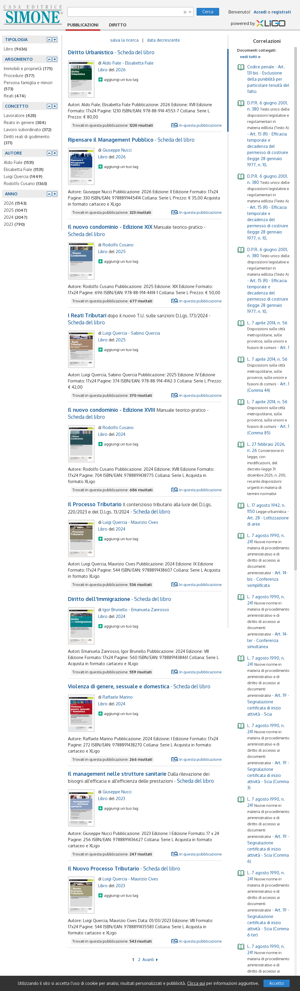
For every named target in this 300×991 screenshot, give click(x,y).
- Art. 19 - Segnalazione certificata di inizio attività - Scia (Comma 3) (263, 756)
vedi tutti (250, 56)
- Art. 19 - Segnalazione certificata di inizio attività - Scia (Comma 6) (263, 830)
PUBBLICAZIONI (82, 24)
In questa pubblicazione (200, 125)
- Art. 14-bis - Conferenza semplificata (263, 560)
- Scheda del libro (111, 52)
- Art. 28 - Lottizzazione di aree (263, 514)
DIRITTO (117, 24)
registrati (281, 11)
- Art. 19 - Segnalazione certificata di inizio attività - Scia (263, 685)
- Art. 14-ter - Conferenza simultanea (263, 621)
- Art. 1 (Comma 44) (263, 374)
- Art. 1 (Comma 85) (263, 416)
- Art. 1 (263, 334)
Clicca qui (196, 983)
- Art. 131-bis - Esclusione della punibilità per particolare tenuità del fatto (263, 78)
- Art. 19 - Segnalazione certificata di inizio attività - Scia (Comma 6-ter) (263, 903)
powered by (258, 23)
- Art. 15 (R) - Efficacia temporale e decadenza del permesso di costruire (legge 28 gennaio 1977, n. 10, (263, 133)
